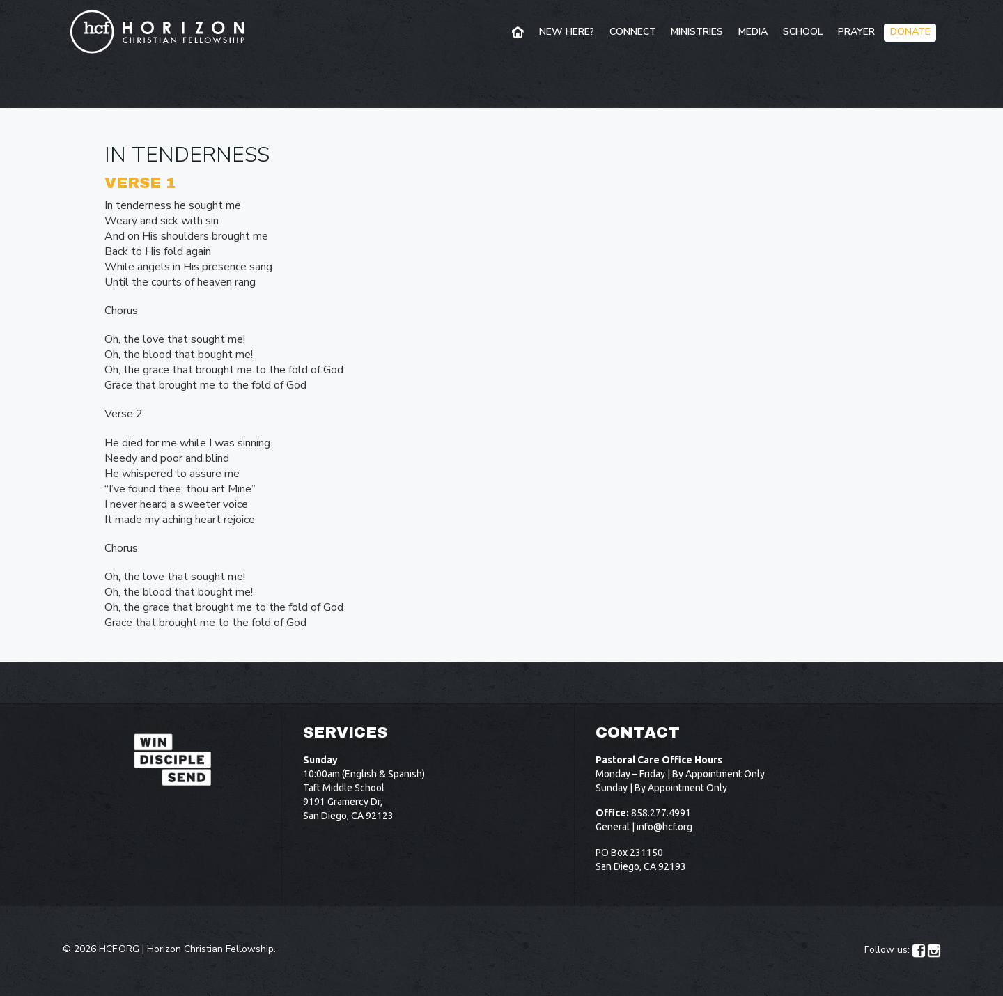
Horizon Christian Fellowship (210, 949)
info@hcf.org (664, 826)
